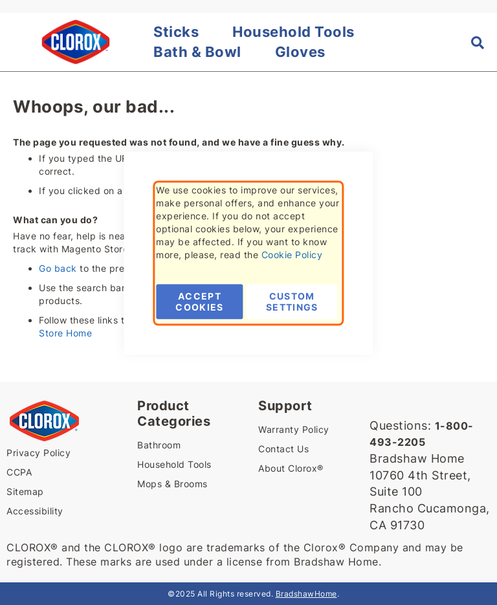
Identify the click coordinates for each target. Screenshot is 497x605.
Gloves (300, 51)
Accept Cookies (199, 302)
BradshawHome (306, 594)
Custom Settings (292, 302)
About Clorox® (291, 468)
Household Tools (293, 31)
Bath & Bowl (197, 51)
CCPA (19, 472)
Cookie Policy (292, 254)
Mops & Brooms (172, 483)
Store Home (65, 332)
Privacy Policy (38, 452)
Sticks (176, 31)
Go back (58, 268)
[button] (14, 42)
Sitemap (25, 491)
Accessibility (34, 510)
